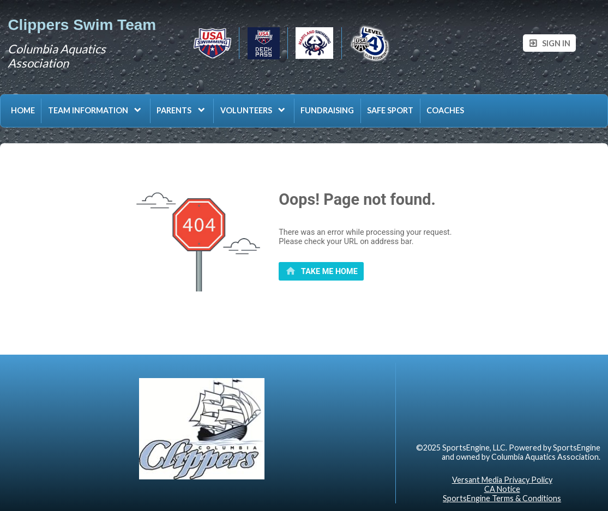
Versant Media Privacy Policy (502, 479)
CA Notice (502, 489)
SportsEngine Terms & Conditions (502, 498)
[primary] (321, 271)
